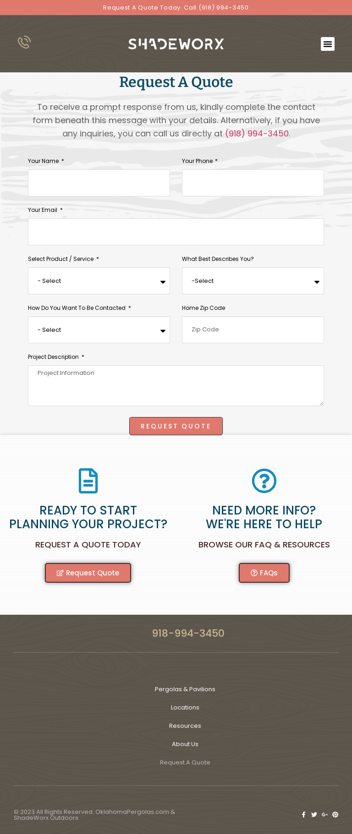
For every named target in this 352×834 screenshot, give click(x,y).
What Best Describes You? (218, 259)
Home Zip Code (203, 308)
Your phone (198, 161)
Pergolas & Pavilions (185, 688)
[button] (328, 44)
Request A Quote (185, 762)
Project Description (54, 357)
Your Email (43, 210)
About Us (185, 743)
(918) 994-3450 (257, 133)
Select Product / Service (61, 259)
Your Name (44, 161)
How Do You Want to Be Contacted (77, 308)
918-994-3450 (188, 633)
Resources (185, 725)
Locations (185, 707)
